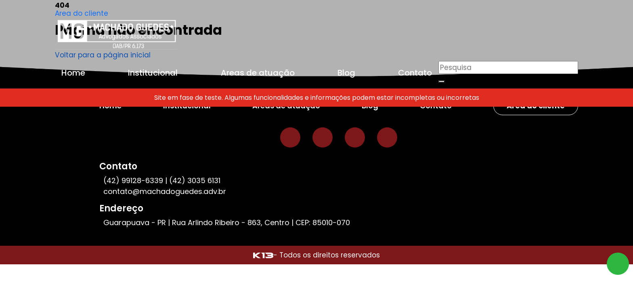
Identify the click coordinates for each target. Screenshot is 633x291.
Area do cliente (81, 13)
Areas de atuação (257, 72)
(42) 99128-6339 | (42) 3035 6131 (161, 180)
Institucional (153, 72)
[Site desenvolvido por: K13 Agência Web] (263, 255)
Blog (346, 72)
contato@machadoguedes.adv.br (164, 191)
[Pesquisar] (508, 67)
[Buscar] (441, 81)
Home (73, 72)
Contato (415, 72)
